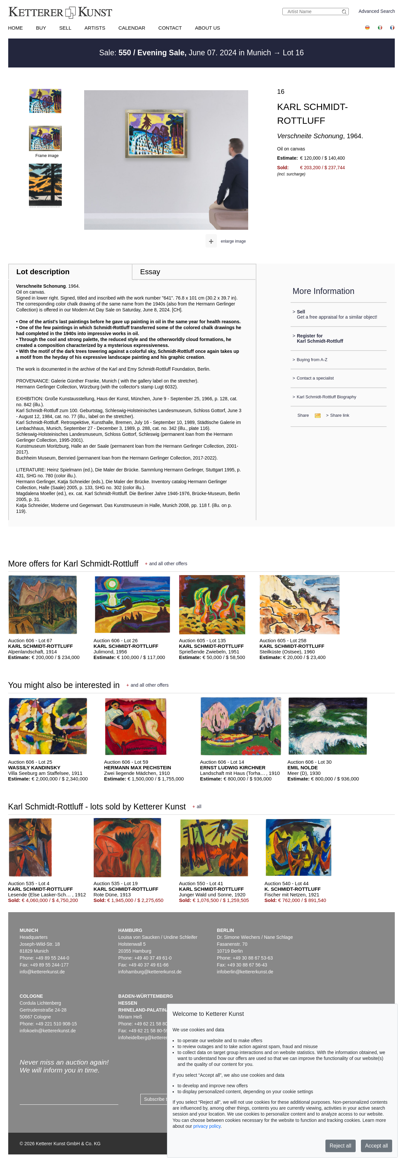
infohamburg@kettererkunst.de (149, 971)
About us (207, 28)
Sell (65, 28)
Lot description (43, 272)
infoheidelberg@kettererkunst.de (151, 1037)
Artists (94, 28)
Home (15, 28)
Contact (170, 28)
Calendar (131, 28)
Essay (150, 272)
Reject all (340, 1146)
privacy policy (207, 1126)
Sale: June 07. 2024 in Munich (186, 52)
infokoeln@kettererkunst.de (48, 1030)
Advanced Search (377, 11)
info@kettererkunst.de (42, 971)
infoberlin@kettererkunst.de (245, 971)
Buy (41, 28)
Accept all (376, 1146)
